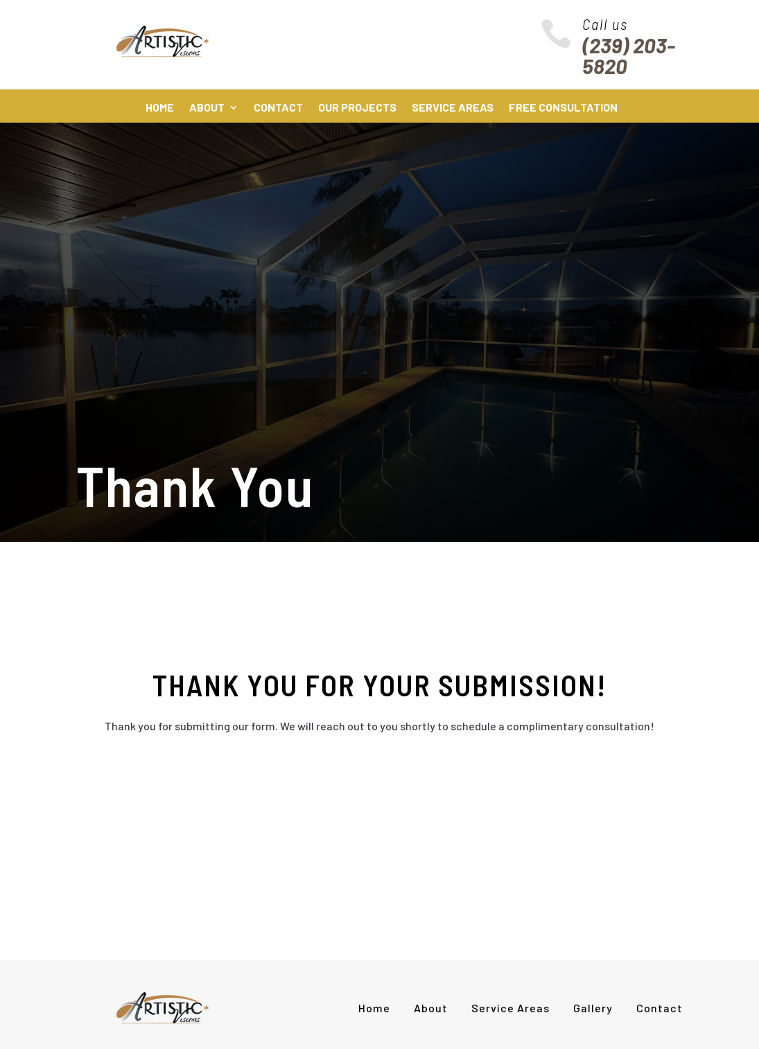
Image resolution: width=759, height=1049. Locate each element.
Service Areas (453, 108)
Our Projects (357, 108)
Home (160, 108)
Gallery (593, 1007)
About (207, 108)
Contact (278, 108)
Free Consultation (563, 108)
